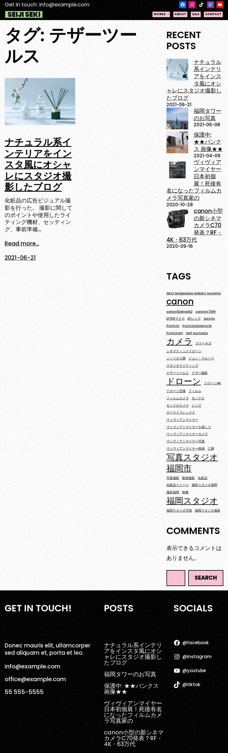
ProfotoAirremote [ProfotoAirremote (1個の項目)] (197, 326)
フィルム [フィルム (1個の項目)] (194, 391)
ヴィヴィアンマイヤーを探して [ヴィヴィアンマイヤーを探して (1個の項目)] (188, 427)
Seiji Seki (24, 14)
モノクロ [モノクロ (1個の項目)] (198, 398)
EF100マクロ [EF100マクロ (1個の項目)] (175, 319)
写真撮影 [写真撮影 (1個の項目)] (172, 478)
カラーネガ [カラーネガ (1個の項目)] (203, 343)
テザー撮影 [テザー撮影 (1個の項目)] (200, 373)
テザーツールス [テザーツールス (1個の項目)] (177, 373)
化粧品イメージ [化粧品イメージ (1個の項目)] (177, 485)
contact (213, 14)
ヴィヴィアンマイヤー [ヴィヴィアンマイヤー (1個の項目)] (182, 420)
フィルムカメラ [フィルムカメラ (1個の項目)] (177, 398)
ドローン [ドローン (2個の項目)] (183, 381)
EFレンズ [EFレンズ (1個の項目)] (194, 319)
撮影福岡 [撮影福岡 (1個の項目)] (172, 492)
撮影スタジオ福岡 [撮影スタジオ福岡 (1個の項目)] (204, 485)
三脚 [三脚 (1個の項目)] (211, 449)
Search (206, 578)
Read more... (22, 244)
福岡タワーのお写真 (207, 114)
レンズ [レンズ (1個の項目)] (196, 406)
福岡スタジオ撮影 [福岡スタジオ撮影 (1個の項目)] (207, 511)
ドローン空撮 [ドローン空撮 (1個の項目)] (176, 391)
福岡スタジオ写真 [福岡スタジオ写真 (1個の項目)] (179, 511)
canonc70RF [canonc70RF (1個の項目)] (205, 312)
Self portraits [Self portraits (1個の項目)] (197, 333)
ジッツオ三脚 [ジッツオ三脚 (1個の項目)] (176, 359)
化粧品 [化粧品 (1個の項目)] (202, 478)
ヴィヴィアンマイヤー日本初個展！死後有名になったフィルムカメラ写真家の (194, 180)
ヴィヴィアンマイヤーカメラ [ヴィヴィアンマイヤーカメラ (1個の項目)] (187, 434)
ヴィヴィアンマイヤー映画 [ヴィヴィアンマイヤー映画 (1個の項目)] (185, 449)
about (180, 14)
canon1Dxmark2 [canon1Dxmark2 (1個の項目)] (179, 312)
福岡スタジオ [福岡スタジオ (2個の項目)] (192, 500)
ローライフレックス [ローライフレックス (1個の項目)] (180, 413)
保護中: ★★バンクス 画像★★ (208, 142)
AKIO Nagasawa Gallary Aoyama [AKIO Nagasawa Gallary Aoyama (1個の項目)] (193, 293)
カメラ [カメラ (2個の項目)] (179, 341)
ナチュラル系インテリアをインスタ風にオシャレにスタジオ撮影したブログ (38, 165)
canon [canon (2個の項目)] (180, 301)
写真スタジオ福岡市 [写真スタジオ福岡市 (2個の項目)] (192, 463)
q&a (196, 14)
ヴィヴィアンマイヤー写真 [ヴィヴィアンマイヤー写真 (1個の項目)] (185, 441)
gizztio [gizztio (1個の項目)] (209, 319)
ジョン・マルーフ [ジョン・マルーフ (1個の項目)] (201, 359)
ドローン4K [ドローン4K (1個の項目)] (212, 383)
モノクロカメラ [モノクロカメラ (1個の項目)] (177, 406)
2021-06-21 (20, 258)
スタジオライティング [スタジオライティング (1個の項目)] (182, 366)
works (162, 14)
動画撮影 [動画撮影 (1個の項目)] (188, 478)
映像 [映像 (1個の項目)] (185, 492)
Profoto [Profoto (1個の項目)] (172, 326)
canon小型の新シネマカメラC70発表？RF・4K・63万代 (194, 225)
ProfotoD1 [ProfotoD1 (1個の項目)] (174, 333)
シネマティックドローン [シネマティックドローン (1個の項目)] (184, 351)
